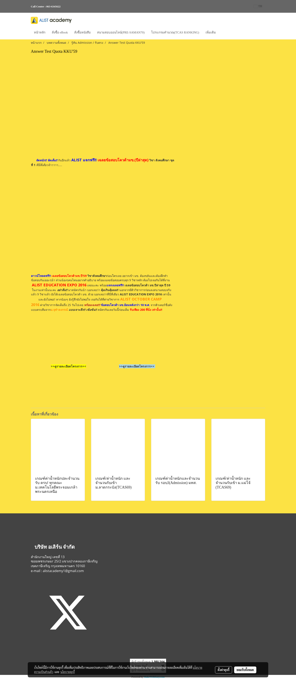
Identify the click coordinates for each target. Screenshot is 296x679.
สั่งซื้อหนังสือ (82, 32)
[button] (222, 32)
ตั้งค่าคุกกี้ (223, 670)
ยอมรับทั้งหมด (245, 670)
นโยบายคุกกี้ (67, 672)
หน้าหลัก (39, 32)
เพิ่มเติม (211, 32)
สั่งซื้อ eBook (60, 32)
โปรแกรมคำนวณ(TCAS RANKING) (175, 32)
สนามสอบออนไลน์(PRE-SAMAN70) (121, 32)
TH (258, 6)
